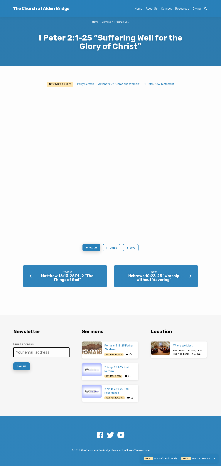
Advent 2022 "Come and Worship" (119, 84)
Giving (197, 8)
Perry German (85, 84)
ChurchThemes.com (137, 450)
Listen (111, 248)
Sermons (106, 21)
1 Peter (148, 84)
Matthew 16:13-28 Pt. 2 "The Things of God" (67, 278)
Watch (90, 248)
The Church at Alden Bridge (41, 8)
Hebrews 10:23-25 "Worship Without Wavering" (153, 278)
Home (138, 8)
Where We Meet (183, 345)
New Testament (164, 84)
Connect (166, 8)
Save (132, 248)
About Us (152, 8)
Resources (182, 8)
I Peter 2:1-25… (122, 21)
